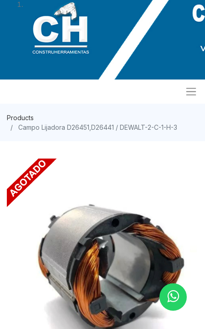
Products (20, 118)
